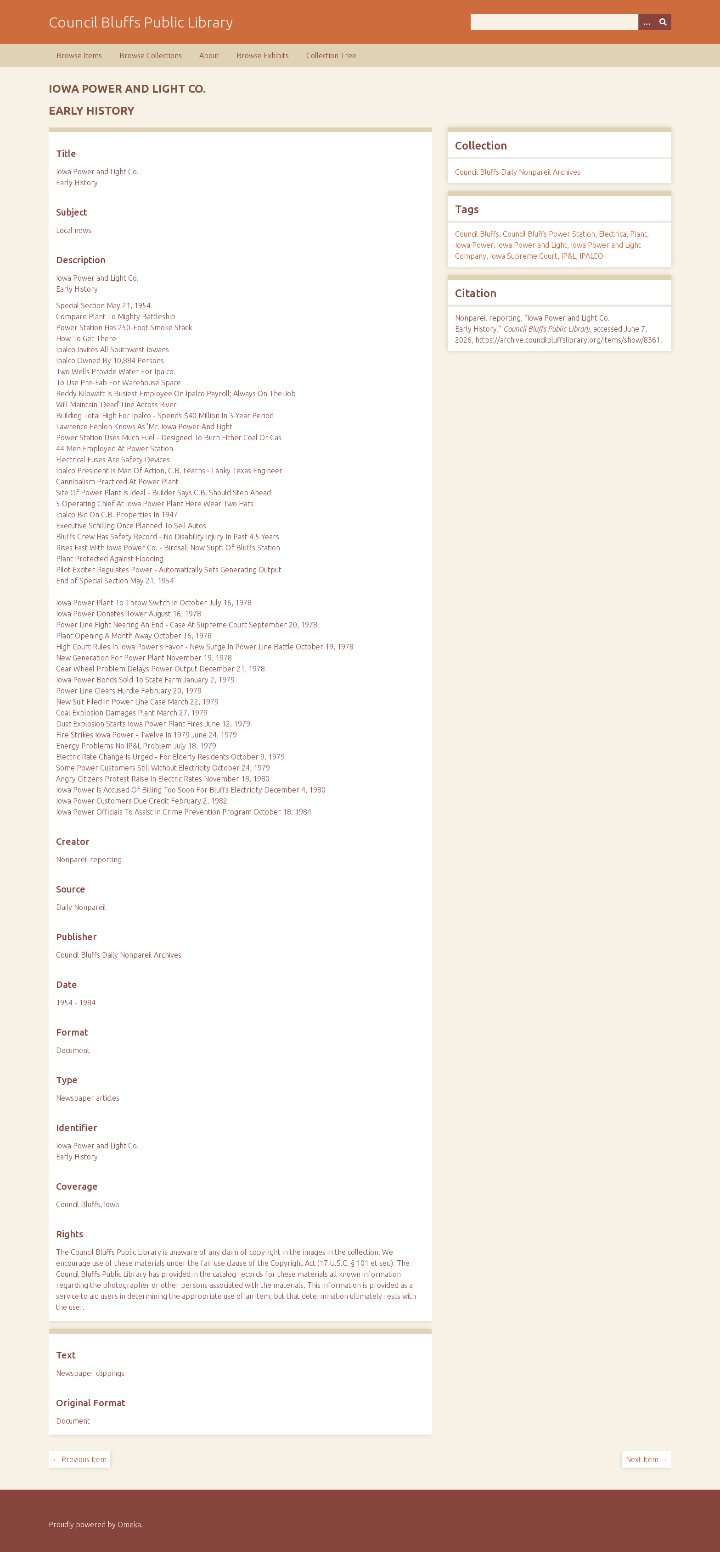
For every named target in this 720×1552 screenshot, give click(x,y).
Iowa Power (474, 245)
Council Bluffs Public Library (141, 22)
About (209, 55)
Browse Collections (150, 55)
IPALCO (591, 256)
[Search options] (646, 22)
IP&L (568, 256)
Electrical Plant (623, 234)
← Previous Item (79, 1459)
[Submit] (663, 22)
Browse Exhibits (262, 55)
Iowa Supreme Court (523, 256)
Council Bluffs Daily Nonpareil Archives (517, 172)
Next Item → (647, 1459)
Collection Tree (331, 55)
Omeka (129, 1524)
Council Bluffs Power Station (549, 234)
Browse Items (79, 55)
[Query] (571, 22)
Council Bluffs (477, 234)
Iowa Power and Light (532, 245)
